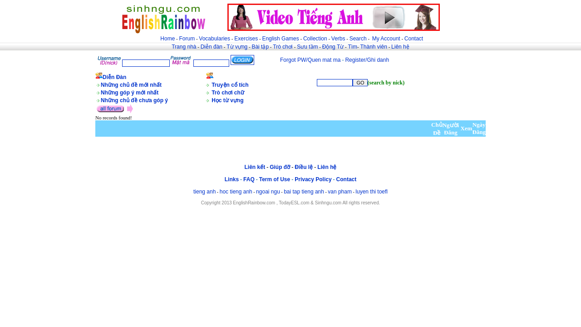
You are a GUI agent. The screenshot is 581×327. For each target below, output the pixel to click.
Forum (187, 38)
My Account (386, 38)
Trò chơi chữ (228, 92)
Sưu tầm (307, 47)
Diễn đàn (211, 47)
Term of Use (274, 179)
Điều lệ (304, 167)
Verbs (338, 38)
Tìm (352, 47)
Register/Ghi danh (367, 60)
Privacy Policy (313, 179)
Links (232, 179)
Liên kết (254, 167)
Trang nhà (184, 47)
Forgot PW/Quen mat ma (310, 60)
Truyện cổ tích (230, 85)
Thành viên (373, 47)
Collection (315, 38)
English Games (280, 38)
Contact (413, 38)
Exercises (246, 38)
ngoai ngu (268, 191)
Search (358, 38)
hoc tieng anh (236, 191)
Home (167, 38)
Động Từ (333, 47)
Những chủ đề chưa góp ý (134, 100)
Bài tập (260, 47)
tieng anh (204, 191)
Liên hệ (400, 47)
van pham (340, 191)
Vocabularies (214, 38)
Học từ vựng (227, 100)
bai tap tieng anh (304, 191)
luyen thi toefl (371, 191)
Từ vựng (236, 47)
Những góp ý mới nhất (129, 92)
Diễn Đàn (114, 77)
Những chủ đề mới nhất (131, 85)
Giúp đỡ (280, 167)
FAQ (249, 179)
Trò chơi (283, 47)
